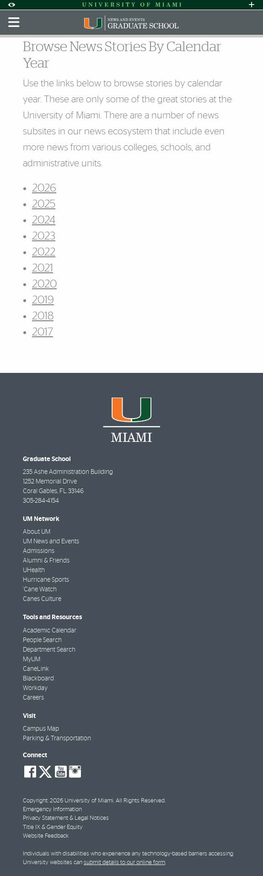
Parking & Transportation (57, 738)
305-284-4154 (41, 501)
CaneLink (36, 669)
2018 (43, 316)
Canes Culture (42, 599)
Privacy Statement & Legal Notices (66, 818)
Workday (35, 688)
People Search (42, 640)
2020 (44, 284)
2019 (43, 300)
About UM (36, 532)
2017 (42, 332)
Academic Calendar (49, 630)
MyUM (31, 659)
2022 (43, 252)
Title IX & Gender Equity (53, 827)
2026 (44, 188)
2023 (43, 236)
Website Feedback (46, 836)
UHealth (34, 570)
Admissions (38, 551)
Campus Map (41, 729)
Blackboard (38, 678)
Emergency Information (52, 809)
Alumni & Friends (46, 560)
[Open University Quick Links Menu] (251, 5)
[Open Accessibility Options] (11, 5)
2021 (42, 268)
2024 (43, 220)
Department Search (49, 650)
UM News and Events (51, 541)
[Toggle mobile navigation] (14, 22)
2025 (43, 204)
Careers (33, 698)
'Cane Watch (40, 589)
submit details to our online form (124, 862)
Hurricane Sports (46, 580)
